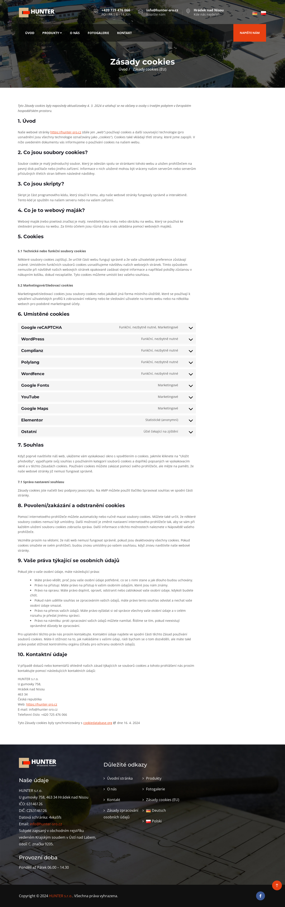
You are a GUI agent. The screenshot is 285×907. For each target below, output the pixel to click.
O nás (75, 33)
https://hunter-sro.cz (65, 132)
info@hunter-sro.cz (46, 824)
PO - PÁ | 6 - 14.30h (116, 12)
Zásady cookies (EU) (162, 799)
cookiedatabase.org (97, 723)
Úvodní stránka (120, 778)
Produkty (52, 33)
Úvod (29, 33)
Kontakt (124, 33)
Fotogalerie (98, 33)
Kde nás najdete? (209, 12)
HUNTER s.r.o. (60, 895)
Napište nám (162, 12)
